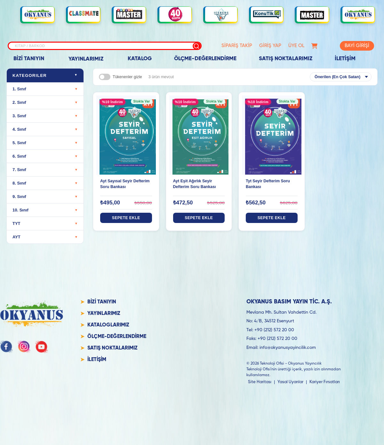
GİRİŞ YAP (270, 45)
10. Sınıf (45, 210)
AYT (45, 237)
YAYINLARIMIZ (85, 59)
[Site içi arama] (105, 46)
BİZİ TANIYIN (28, 59)
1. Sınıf (45, 89)
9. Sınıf (45, 196)
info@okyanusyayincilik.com (288, 347)
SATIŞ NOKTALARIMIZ (285, 59)
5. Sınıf (45, 142)
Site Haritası (259, 382)
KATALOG (140, 59)
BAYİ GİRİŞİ (357, 45)
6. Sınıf (45, 156)
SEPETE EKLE (126, 218)
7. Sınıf (45, 169)
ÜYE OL (296, 45)
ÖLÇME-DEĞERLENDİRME (205, 59)
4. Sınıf (45, 129)
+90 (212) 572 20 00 (274, 330)
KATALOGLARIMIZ (108, 325)
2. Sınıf (45, 102)
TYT (45, 223)
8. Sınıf (45, 183)
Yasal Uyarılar (290, 382)
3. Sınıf (45, 115)
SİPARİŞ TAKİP (236, 45)
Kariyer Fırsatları (324, 382)
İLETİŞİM (345, 59)
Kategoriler (45, 75)
